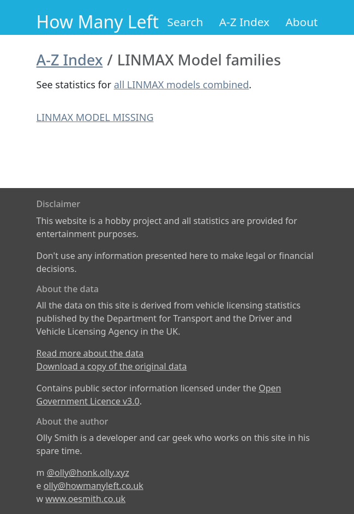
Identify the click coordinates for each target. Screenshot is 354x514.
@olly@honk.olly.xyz (88, 473)
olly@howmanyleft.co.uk (93, 486)
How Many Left (98, 21)
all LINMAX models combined (181, 84)
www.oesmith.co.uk (85, 499)
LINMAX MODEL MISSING (95, 117)
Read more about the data (90, 353)
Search (185, 21)
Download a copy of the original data (112, 366)
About (301, 21)
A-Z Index (244, 21)
